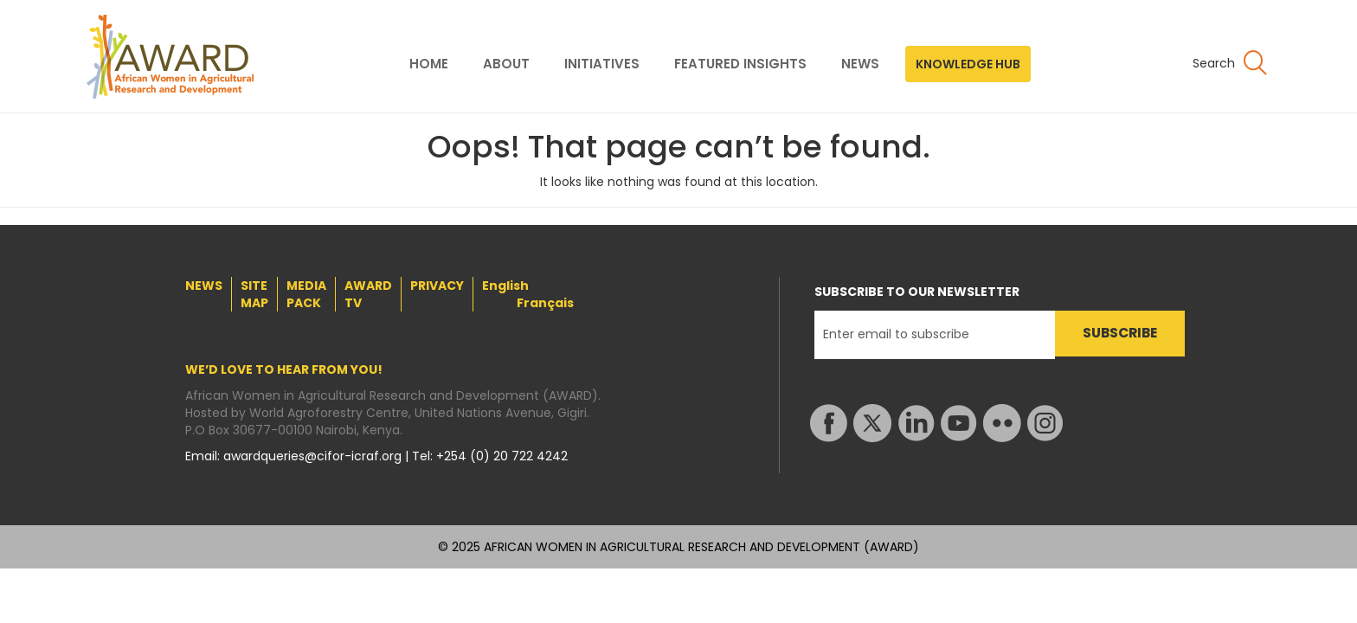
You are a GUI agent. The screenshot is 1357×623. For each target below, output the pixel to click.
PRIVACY (437, 285)
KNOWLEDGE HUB (968, 64)
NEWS (860, 64)
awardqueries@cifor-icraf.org (314, 456)
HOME (428, 64)
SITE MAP (254, 294)
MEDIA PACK (306, 294)
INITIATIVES (602, 64)
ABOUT (506, 64)
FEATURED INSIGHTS (740, 64)
